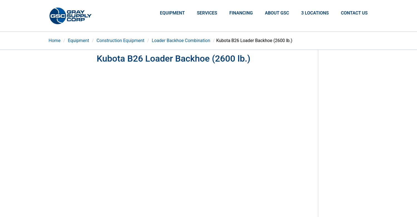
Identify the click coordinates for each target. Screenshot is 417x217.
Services (207, 13)
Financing (241, 13)
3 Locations (315, 13)
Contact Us (354, 13)
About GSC (277, 13)
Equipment (172, 13)
